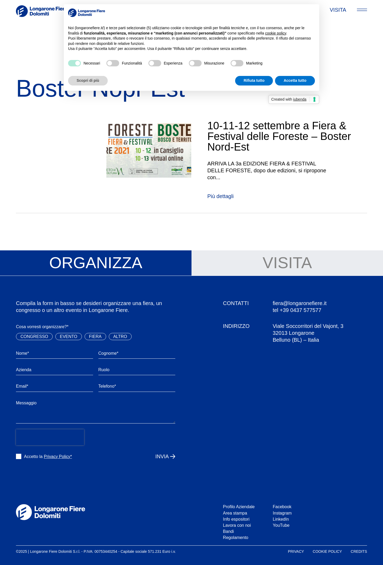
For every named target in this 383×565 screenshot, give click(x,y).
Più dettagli (220, 196)
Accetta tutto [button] (295, 80)
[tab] (96, 263)
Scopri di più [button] (88, 80)
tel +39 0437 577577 (297, 310)
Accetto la (48, 456)
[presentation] (50, 437)
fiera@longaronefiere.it (300, 303)
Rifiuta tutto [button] (254, 80)
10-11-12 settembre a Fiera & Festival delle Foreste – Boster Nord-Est (279, 136)
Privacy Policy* (58, 456)
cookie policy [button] (275, 33)
